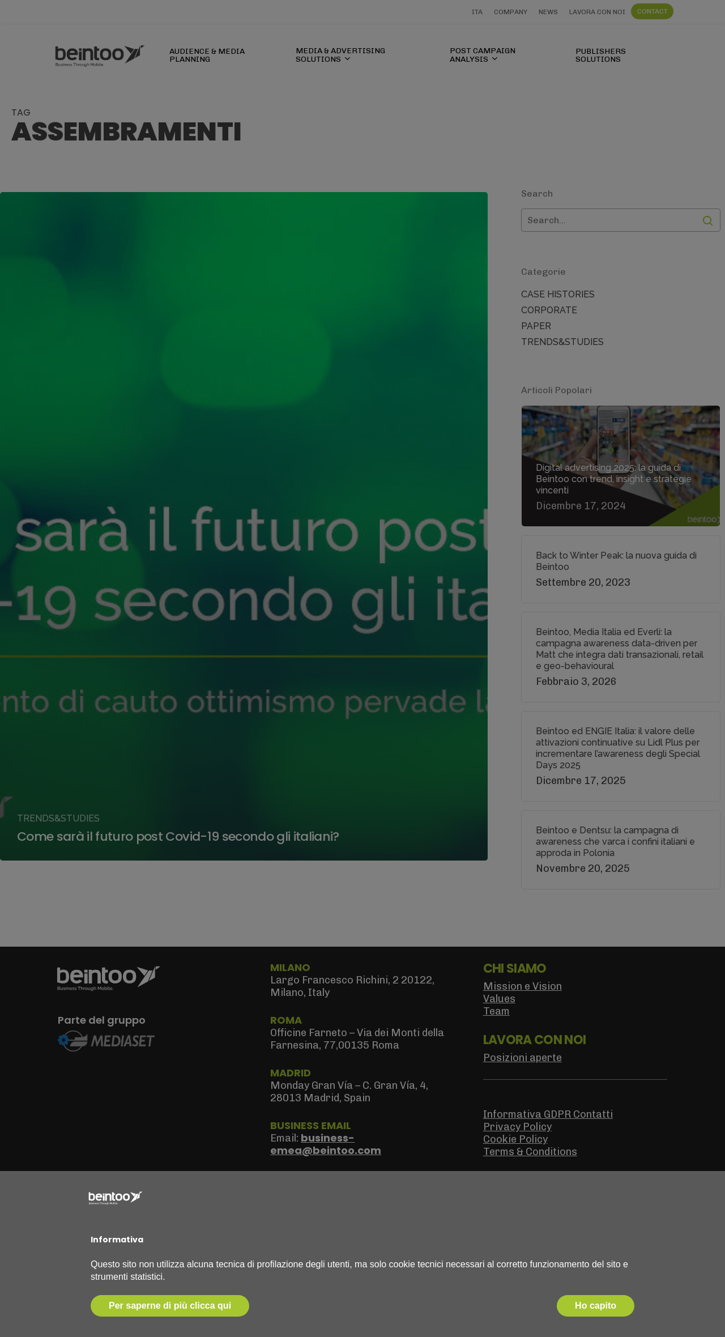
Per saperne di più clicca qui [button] (170, 1305)
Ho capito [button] (595, 1305)
